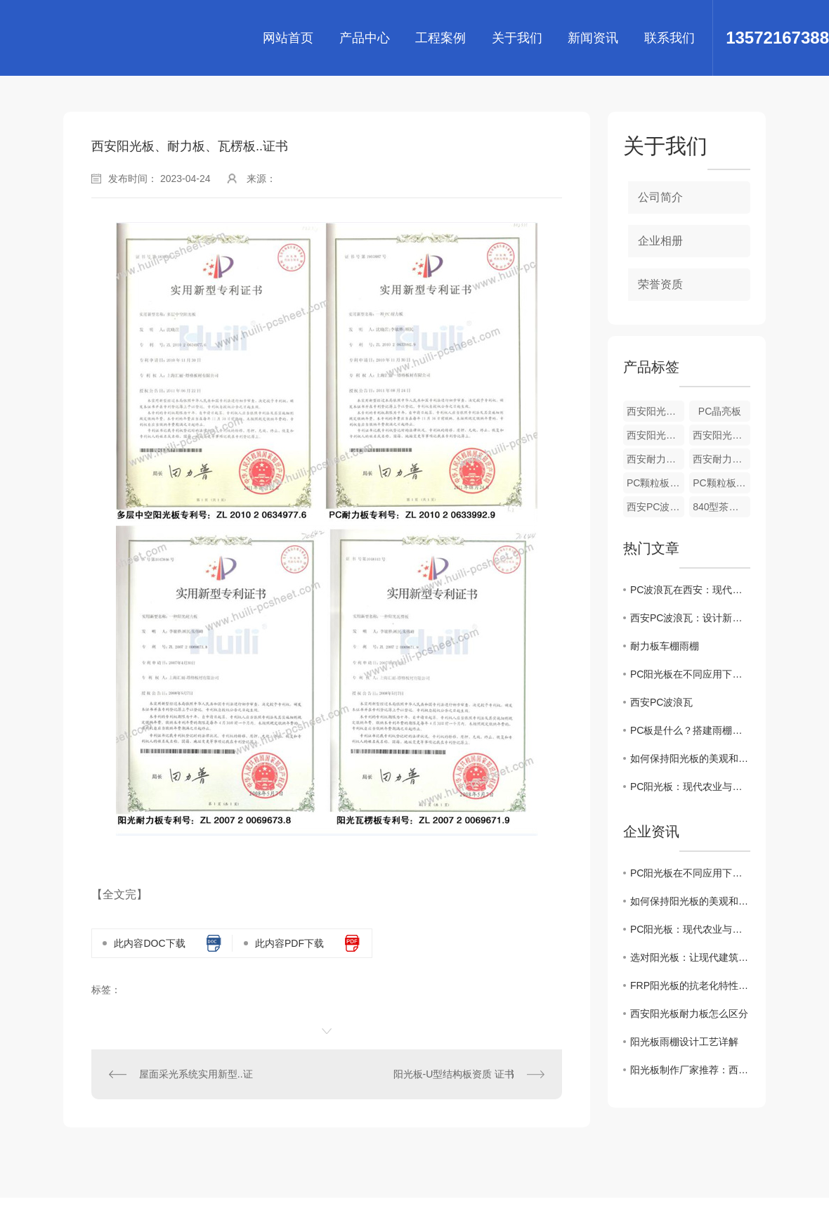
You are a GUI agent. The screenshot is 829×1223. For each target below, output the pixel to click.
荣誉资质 (660, 284)
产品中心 (364, 38)
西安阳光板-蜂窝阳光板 (721, 435)
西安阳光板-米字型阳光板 (655, 435)
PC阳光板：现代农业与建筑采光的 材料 (690, 786)
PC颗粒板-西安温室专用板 (655, 482)
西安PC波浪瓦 (655, 506)
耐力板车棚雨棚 (664, 646)
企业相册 (660, 241)
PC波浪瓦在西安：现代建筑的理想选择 (690, 589)
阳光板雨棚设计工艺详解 (684, 1041)
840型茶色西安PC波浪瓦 (721, 506)
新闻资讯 (593, 38)
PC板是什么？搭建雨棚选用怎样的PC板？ (690, 730)
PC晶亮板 (719, 411)
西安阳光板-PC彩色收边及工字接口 (655, 411)
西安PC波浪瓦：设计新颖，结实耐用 (690, 617)
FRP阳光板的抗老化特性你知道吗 (690, 985)
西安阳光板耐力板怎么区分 (689, 1013)
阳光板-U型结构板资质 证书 (454, 1074)
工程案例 (440, 38)
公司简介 (660, 197)
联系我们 (669, 38)
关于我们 (517, 38)
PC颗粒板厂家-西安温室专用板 (721, 482)
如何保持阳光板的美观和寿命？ (690, 758)
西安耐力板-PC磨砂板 (655, 459)
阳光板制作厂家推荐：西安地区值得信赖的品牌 (690, 1069)
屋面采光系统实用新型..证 (196, 1074)
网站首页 (288, 38)
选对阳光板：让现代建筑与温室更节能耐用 (690, 957)
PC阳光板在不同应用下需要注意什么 (690, 674)
